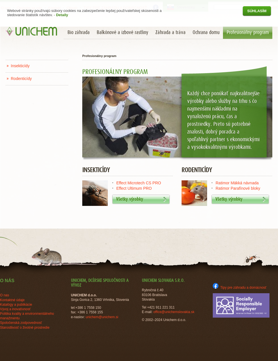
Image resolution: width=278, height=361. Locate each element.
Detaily (62, 15)
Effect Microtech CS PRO (138, 183)
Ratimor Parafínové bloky (238, 188)
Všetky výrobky (141, 199)
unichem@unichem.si (102, 317)
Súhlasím (257, 11)
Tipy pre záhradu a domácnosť (239, 288)
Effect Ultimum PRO (134, 188)
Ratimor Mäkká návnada (237, 183)
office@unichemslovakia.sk (174, 312)
